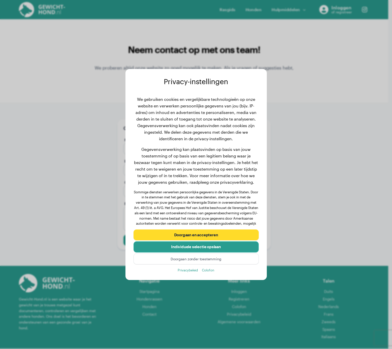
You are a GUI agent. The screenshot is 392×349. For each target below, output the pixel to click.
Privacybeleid (188, 270)
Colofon (208, 270)
